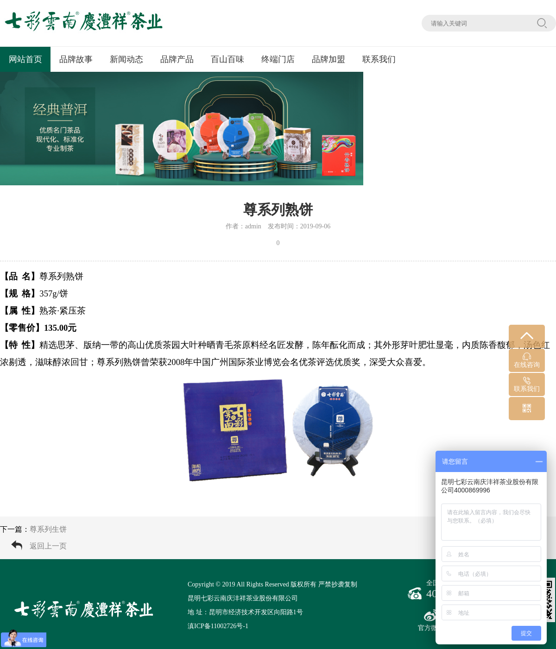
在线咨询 (527, 360)
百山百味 (227, 59)
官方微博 (431, 620)
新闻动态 (126, 59)
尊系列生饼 (48, 529)
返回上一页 (48, 546)
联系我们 (379, 59)
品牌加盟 (328, 59)
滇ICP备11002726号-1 (218, 626)
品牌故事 (76, 59)
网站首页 (25, 59)
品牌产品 (177, 59)
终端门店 (278, 59)
